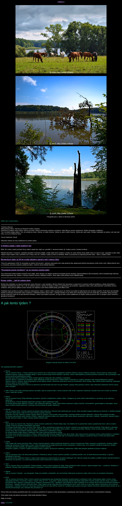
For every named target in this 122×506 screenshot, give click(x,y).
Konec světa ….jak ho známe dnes (16, 280)
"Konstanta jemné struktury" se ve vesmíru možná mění (25, 270)
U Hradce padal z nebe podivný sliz (16, 246)
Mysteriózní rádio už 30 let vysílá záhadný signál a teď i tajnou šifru (30, 260)
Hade (3, 502)
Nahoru (61, 2)
